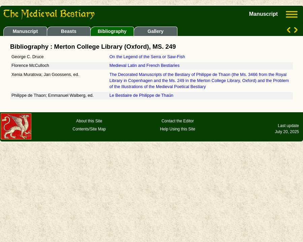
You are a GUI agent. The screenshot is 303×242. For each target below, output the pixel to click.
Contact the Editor (178, 121)
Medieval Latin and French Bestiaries (144, 65)
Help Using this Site (177, 129)
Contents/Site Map (89, 129)
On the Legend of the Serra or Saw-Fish (147, 56)
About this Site (89, 121)
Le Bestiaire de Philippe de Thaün (141, 95)
